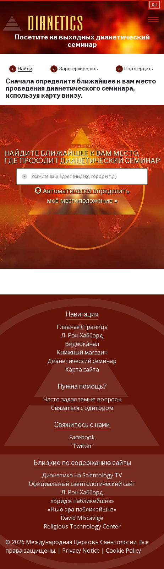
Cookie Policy (123, 550)
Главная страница (82, 327)
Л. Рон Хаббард (82, 335)
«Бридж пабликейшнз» (82, 501)
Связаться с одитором (82, 408)
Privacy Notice (81, 550)
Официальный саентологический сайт (82, 484)
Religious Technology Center (82, 526)
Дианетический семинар (82, 361)
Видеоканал (82, 344)
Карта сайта (82, 369)
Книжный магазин (82, 352)
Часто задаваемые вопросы (82, 399)
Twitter (82, 446)
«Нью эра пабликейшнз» (82, 509)
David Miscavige (82, 518)
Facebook (82, 437)
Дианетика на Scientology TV (82, 475)
